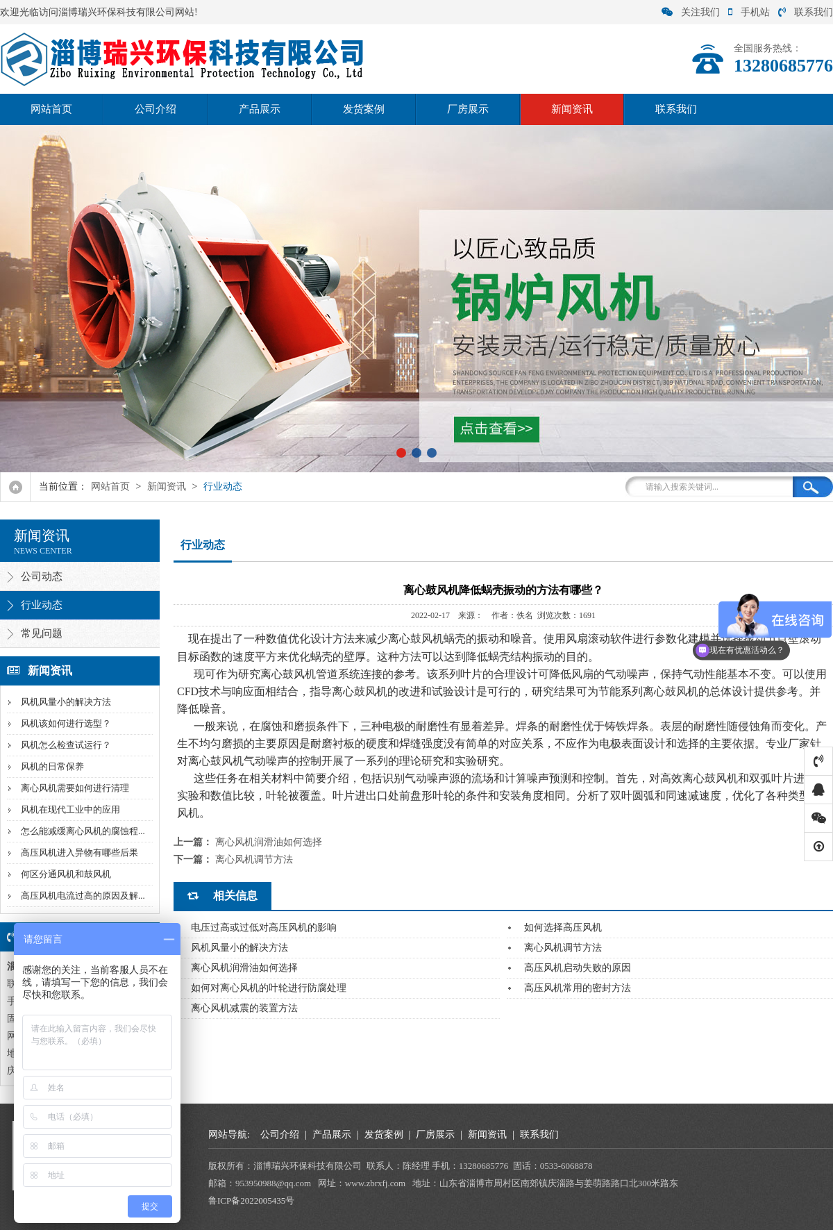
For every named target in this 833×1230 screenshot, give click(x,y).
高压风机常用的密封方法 (577, 988)
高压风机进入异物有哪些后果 (79, 852)
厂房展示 (468, 109)
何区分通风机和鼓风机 (66, 874)
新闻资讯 (572, 109)
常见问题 (41, 633)
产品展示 (259, 109)
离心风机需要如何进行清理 (75, 788)
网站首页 (51, 109)
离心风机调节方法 (254, 859)
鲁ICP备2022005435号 (251, 1200)
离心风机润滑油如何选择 (268, 842)
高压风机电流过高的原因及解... (83, 895)
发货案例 (364, 109)
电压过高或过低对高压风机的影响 (264, 927)
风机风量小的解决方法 (66, 702)
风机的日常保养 (52, 766)
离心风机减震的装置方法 (244, 1008)
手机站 (749, 12)
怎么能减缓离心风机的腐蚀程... (83, 831)
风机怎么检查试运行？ (66, 745)
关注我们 (691, 12)
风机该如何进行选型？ (66, 723)
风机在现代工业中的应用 (70, 809)
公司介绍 (155, 109)
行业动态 (222, 486)
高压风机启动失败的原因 (577, 968)
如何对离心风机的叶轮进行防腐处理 (268, 988)
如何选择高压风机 (563, 927)
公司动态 (41, 576)
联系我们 (805, 12)
